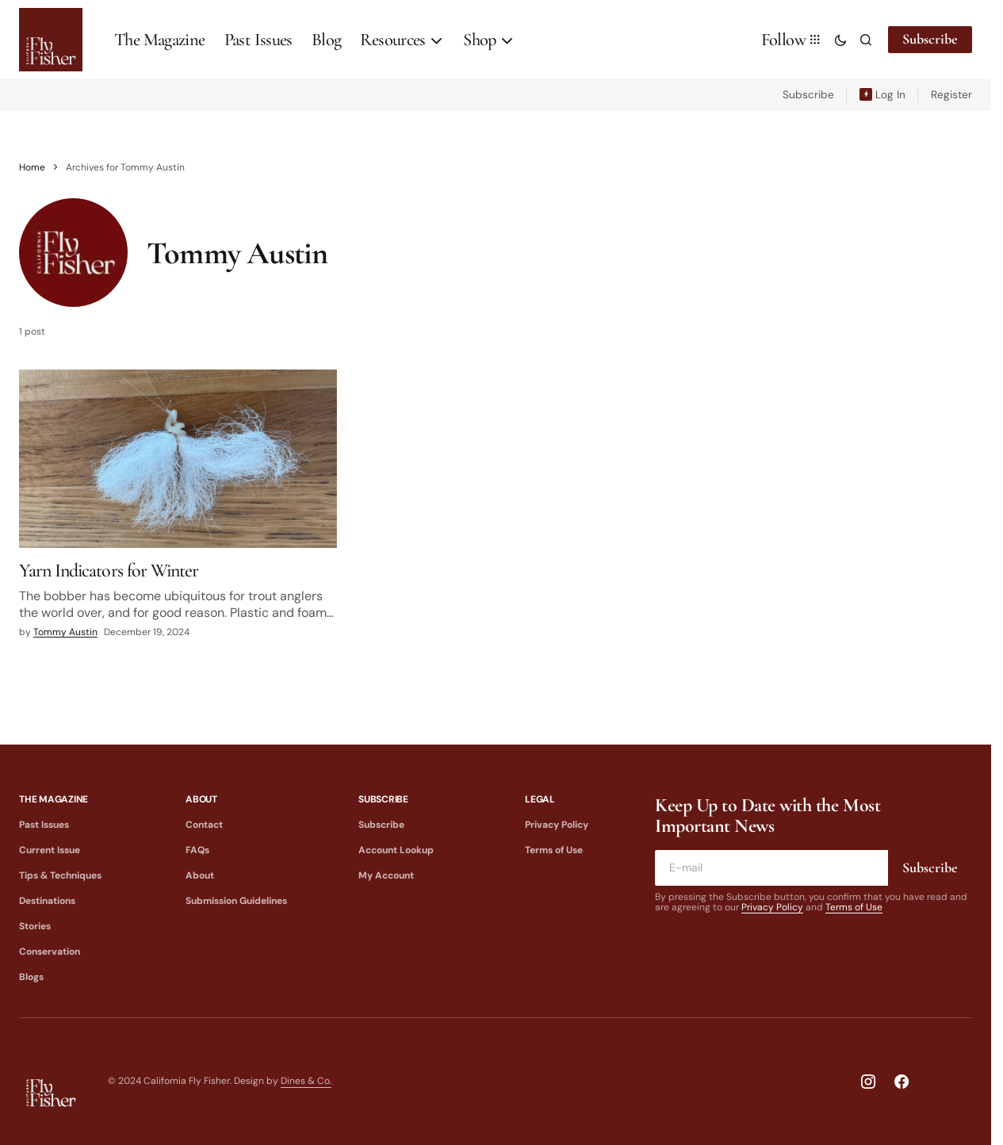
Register (951, 94)
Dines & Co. (306, 1080)
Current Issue (49, 850)
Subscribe (930, 39)
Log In (890, 94)
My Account (386, 875)
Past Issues (44, 824)
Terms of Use (554, 850)
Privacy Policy (556, 824)
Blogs (31, 977)
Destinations (47, 900)
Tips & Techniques (60, 875)
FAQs (197, 850)
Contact (204, 824)
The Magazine (53, 799)
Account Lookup (396, 850)
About (201, 799)
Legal (540, 799)
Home (32, 167)
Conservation (49, 951)
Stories (35, 926)
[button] (840, 40)
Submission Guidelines (236, 900)
